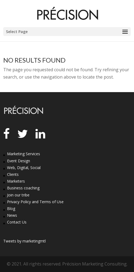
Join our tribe (18, 194)
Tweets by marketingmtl (24, 241)
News (12, 215)
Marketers (16, 181)
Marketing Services (23, 153)
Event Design (18, 160)
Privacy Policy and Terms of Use (35, 201)
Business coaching (23, 187)
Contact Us (17, 222)
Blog (11, 208)
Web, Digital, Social (24, 167)
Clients (13, 174)
